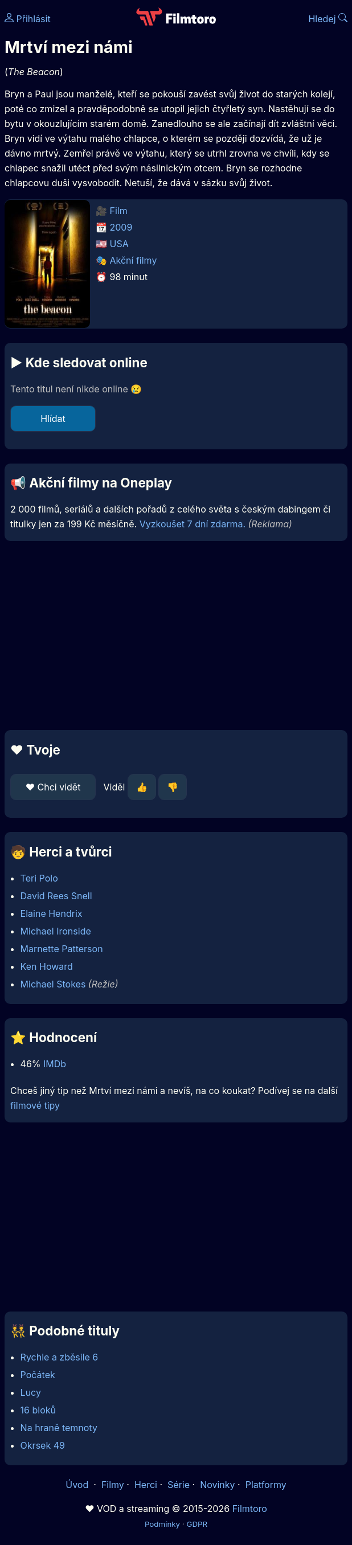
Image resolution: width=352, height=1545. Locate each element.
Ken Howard (47, 966)
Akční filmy (133, 260)
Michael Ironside (56, 931)
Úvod (78, 1484)
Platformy (265, 1484)
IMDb (54, 1063)
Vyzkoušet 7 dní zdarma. (192, 524)
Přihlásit (28, 18)
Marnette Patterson (62, 948)
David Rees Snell (56, 895)
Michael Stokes (53, 984)
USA (119, 243)
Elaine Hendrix (52, 913)
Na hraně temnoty (59, 1427)
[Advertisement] (176, 635)
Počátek (38, 1374)
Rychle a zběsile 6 (60, 1357)
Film (119, 210)
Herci (145, 1484)
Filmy (112, 1484)
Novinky (217, 1484)
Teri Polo (39, 878)
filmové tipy (35, 1105)
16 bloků (38, 1410)
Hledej (327, 18)
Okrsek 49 (43, 1445)
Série (178, 1484)
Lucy (31, 1392)
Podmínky (162, 1523)
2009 (121, 227)
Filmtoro (249, 1508)
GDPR (196, 1523)
